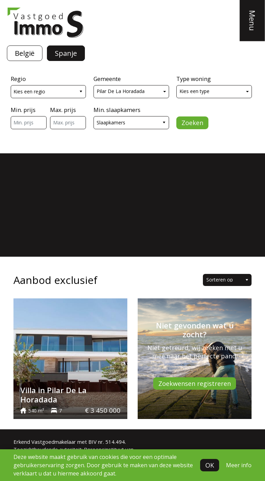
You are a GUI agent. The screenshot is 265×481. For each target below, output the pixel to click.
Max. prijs (63, 110)
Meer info (239, 465)
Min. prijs (23, 110)
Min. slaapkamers (117, 110)
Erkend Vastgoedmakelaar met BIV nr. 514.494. (69, 441)
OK (209, 465)
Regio (18, 79)
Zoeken (192, 123)
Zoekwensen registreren (194, 383)
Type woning (193, 79)
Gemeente (107, 79)
